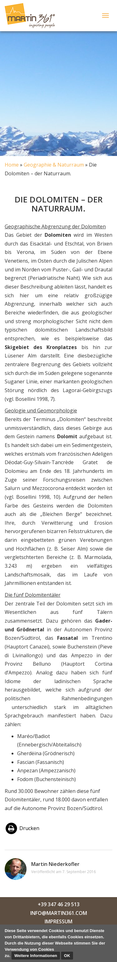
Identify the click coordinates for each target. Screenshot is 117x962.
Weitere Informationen (35, 955)
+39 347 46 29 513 (59, 904)
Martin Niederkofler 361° (32, 15)
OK (67, 955)
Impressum (58, 921)
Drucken (22, 828)
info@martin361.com (58, 913)
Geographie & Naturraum (54, 164)
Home (12, 164)
